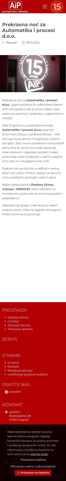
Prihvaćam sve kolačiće (33, 472)
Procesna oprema (20, 329)
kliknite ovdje (39, 454)
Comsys (13, 321)
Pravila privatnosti (20, 370)
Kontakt (13, 366)
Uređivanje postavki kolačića (28, 374)
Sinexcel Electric (19, 325)
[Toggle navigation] (45, 6)
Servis (9, 339)
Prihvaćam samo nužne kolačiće (33, 466)
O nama (13, 362)
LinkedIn (13, 391)
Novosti (11, 42)
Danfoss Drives (18, 317)
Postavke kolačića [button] (33, 459)
